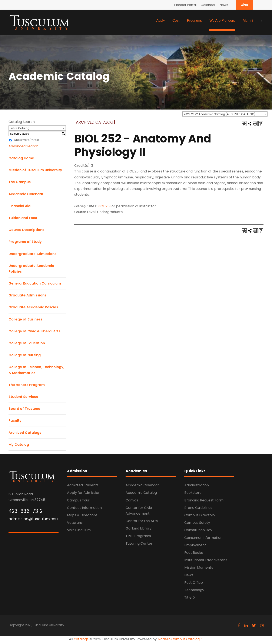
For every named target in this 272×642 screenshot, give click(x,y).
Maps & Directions (82, 515)
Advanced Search (23, 146)
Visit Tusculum (79, 530)
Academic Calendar (26, 194)
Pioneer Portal (185, 5)
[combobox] (225, 114)
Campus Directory (199, 515)
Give (244, 5)
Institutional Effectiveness (205, 560)
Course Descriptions (26, 229)
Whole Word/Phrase (26, 140)
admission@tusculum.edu (33, 518)
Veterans (75, 522)
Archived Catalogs (25, 432)
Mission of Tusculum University (35, 170)
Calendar (208, 5)
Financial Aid (19, 206)
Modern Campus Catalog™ (179, 639)
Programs (194, 20)
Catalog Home (21, 158)
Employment (195, 545)
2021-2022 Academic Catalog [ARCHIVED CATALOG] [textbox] (219, 114)
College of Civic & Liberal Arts (34, 331)
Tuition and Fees (23, 217)
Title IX (189, 597)
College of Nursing (25, 355)
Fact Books (193, 552)
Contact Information (84, 507)
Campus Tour (78, 500)
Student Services (23, 396)
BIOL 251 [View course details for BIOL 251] (104, 206)
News (224, 5)
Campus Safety (197, 522)
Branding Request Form (203, 500)
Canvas (132, 500)
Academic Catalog (141, 492)
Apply (160, 20)
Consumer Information (203, 537)
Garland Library (139, 528)
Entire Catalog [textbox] (19, 128)
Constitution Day (198, 530)
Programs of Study (25, 241)
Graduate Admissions (27, 295)
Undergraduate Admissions (32, 253)
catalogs (81, 639)
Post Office (193, 582)
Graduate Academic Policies (33, 307)
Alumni (248, 20)
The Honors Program (27, 384)
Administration (196, 485)
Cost (175, 20)
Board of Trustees (24, 408)
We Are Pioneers (222, 20)
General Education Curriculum (35, 283)
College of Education (27, 343)
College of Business (26, 319)
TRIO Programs (138, 536)
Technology (194, 590)
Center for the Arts (142, 520)
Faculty (15, 420)
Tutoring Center (139, 543)
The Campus (20, 181)
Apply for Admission (83, 492)
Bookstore (193, 492)
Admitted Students (83, 485)
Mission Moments (198, 567)
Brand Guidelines (198, 507)
